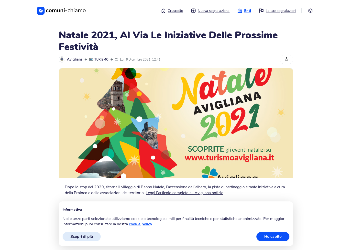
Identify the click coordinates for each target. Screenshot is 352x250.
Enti (244, 10)
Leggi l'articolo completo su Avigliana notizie (184, 193)
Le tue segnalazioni (277, 10)
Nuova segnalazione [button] (210, 10)
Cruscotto (172, 10)
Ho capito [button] (273, 236)
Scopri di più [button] (81, 236)
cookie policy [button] (140, 224)
